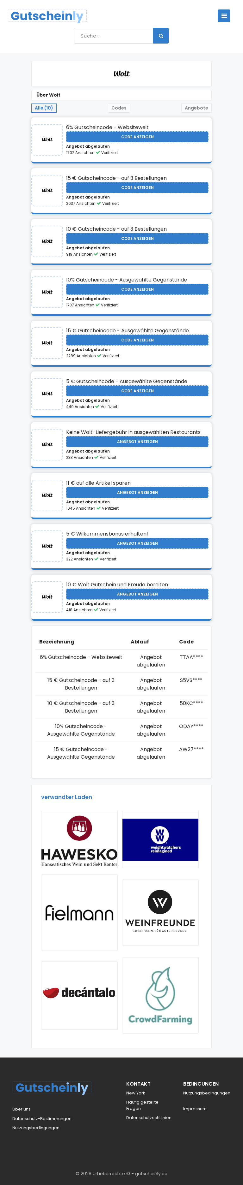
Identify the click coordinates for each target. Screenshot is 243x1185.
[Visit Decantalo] (79, 995)
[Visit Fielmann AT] (79, 913)
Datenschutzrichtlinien (148, 1118)
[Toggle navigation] (224, 15)
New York (135, 1093)
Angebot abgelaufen (88, 146)
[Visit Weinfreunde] (160, 912)
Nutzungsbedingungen (35, 1128)
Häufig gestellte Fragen (142, 1105)
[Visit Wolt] (47, 140)
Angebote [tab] (196, 108)
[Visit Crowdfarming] (160, 995)
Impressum (195, 1109)
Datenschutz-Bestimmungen (42, 1119)
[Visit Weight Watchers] (160, 839)
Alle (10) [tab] (44, 108)
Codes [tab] (119, 108)
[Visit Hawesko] (79, 839)
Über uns (21, 1109)
